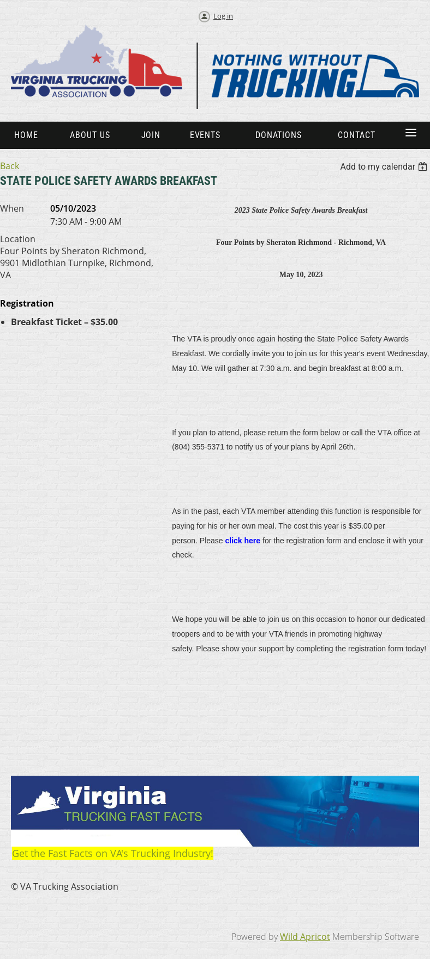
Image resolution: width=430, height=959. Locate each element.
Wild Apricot (305, 937)
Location (17, 239)
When (12, 208)
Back (9, 166)
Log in (223, 16)
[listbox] (385, 166)
